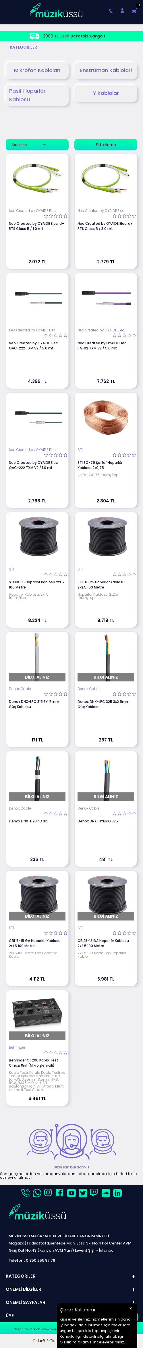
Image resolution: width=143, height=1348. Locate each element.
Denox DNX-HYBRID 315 (29, 821)
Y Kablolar (106, 93)
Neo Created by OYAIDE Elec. (32, 210)
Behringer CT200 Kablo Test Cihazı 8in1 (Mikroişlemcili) (33, 1063)
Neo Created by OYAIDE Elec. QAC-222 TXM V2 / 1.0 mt (34, 465)
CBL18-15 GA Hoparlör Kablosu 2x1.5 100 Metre (35, 943)
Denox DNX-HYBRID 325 (98, 821)
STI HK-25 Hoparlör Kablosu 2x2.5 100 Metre (101, 585)
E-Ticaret (54, 1340)
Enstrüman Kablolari (106, 70)
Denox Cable (20, 689)
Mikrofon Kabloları (37, 70)
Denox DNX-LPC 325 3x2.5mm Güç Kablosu (104, 704)
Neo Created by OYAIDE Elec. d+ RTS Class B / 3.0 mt (105, 226)
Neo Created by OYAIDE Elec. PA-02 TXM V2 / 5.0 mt (102, 346)
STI (80, 450)
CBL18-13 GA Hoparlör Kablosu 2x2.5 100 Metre (103, 943)
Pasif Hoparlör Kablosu (27, 95)
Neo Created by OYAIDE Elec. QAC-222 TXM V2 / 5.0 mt (34, 346)
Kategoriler (23, 47)
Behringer (17, 1047)
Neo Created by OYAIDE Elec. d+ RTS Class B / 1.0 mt (36, 226)
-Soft (40, 1340)
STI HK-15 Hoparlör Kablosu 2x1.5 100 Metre (36, 585)
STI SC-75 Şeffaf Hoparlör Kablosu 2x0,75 (100, 465)
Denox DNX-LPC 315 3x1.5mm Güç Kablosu (34, 704)
